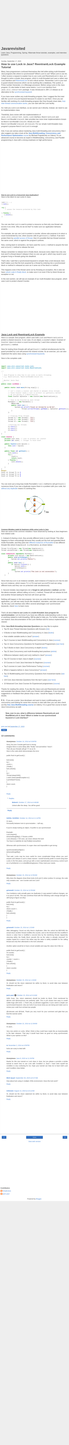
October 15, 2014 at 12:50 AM (26, 875)
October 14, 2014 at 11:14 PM (30, 818)
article (53, 651)
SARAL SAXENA (12, 818)
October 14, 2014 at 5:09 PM (26, 741)
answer (36, 636)
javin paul (10, 995)
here (16, 606)
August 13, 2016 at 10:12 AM (24, 1091)
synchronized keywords (35, 354)
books (51, 633)
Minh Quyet (10, 1078)
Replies (11, 798)
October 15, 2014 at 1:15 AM (24, 927)
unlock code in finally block (15, 272)
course (56, 684)
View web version (34, 1141)
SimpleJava (7, 1191)
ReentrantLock (21, 80)
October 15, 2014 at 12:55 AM (24, 890)
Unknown (10, 1091)
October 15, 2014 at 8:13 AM (27, 995)
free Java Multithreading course (20, 705)
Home (34, 1137)
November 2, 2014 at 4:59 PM (19, 1045)
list (48, 629)
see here (60, 644)
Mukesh (15, 802)
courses (57, 640)
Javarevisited (13, 48)
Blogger (38, 1199)
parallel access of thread (23, 238)
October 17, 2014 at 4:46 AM (29, 802)
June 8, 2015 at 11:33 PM (25, 1058)
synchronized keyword (23, 92)
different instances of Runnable (41, 543)
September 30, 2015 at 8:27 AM (27, 1078)
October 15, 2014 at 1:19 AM (26, 980)
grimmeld (10, 890)
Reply (8, 794)
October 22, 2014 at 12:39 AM (26, 1023)
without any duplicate (9, 488)
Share (4, 730)
